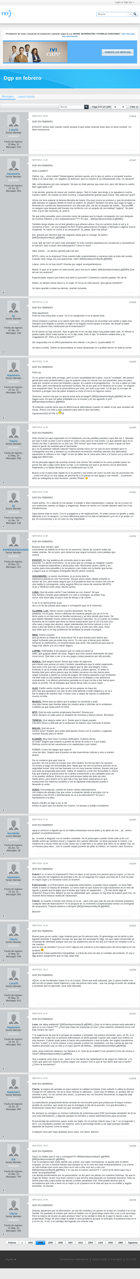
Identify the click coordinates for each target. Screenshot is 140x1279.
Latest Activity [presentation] (26, 96)
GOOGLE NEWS (99, 1259)
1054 (90, 1242)
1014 (80, 1242)
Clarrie (13, 441)
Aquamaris (13, 173)
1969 (120, 1242)
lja (13, 315)
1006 (60, 1242)
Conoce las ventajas (118, 52)
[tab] (26, 96)
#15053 (132, 820)
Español (11, 1259)
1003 (30, 1242)
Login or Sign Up (124, 2)
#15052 (132, 536)
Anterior (12, 1242)
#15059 (132, 1146)
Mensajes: (11, 147)
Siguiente (133, 1242)
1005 (50, 1242)
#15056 (132, 970)
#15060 (132, 1200)
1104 (100, 1242)
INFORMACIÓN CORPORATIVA (74, 1259)
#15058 (132, 1078)
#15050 (132, 427)
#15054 (132, 863)
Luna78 (13, 129)
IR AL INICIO (116, 1259)
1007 (70, 1242)
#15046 (132, 116)
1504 (110, 1242)
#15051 (132, 492)
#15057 (132, 1014)
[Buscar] (114, 14)
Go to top (131, 1259)
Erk (14, 1159)
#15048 (132, 302)
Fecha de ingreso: (13, 141)
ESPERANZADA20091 (16, 549)
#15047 (132, 160)
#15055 (132, 926)
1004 (40, 1242)
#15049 (132, 362)
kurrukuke (13, 833)
